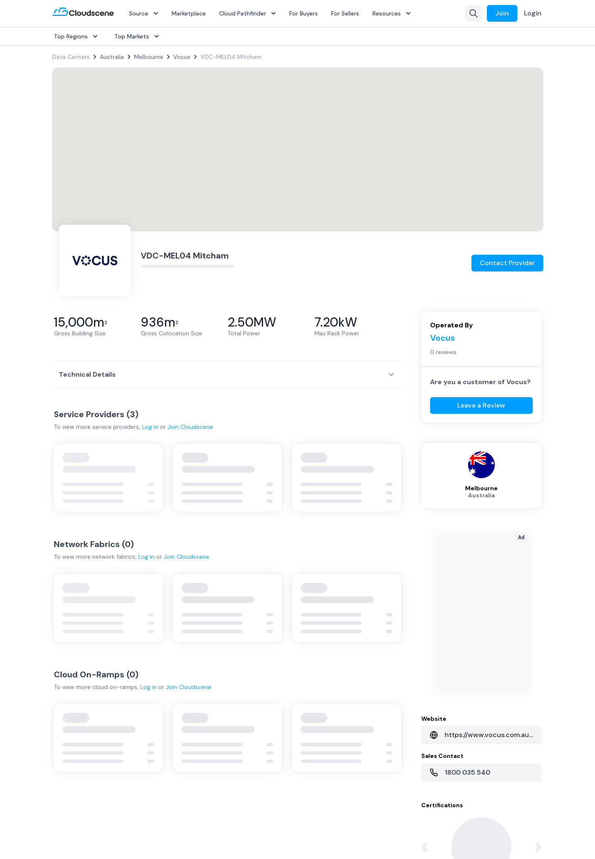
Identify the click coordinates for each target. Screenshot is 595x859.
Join (502, 13)
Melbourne (148, 57)
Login (533, 13)
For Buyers (303, 13)
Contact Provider (507, 262)
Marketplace (189, 13)
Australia (112, 57)
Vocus (181, 57)
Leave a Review (481, 405)
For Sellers (345, 13)
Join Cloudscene (190, 427)
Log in (150, 427)
